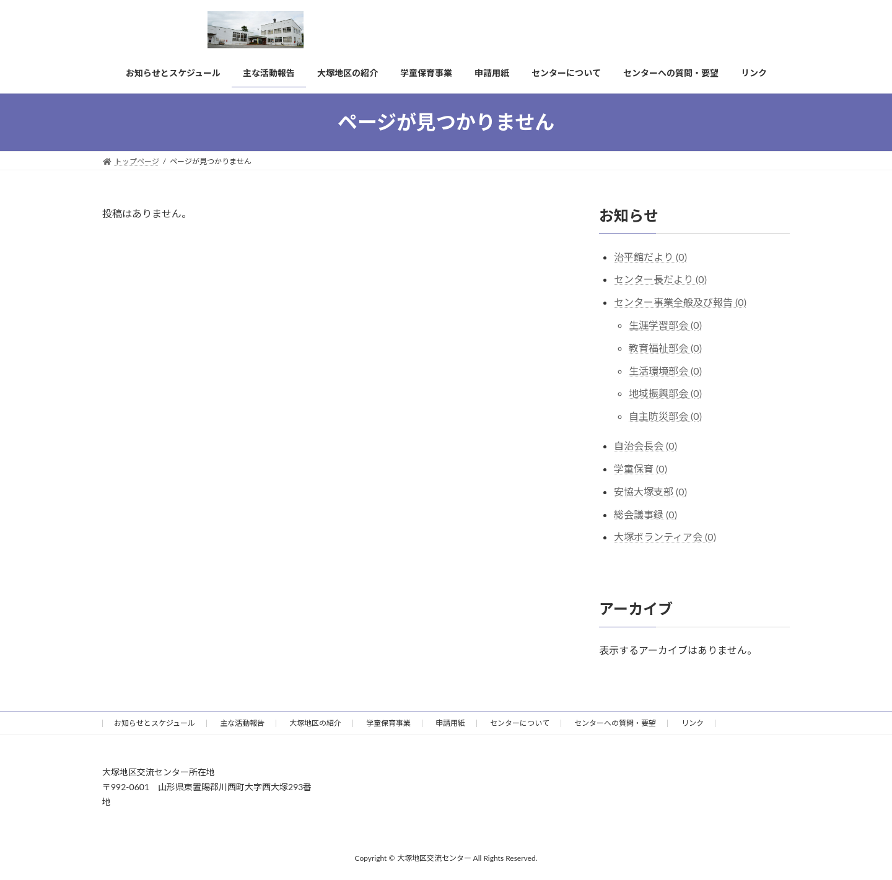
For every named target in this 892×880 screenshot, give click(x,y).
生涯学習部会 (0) (665, 325)
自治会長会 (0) (645, 445)
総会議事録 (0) (645, 514)
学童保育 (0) (640, 468)
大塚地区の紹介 (315, 723)
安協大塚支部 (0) (650, 491)
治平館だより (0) (650, 257)
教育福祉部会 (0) (665, 348)
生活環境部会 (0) (665, 371)
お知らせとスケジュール (154, 723)
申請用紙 (450, 723)
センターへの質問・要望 (615, 723)
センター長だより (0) (660, 279)
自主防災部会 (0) (665, 416)
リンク (692, 723)
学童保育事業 (388, 723)
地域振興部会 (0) (665, 393)
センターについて (519, 723)
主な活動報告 (242, 723)
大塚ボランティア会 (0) (665, 536)
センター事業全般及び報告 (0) (680, 302)
